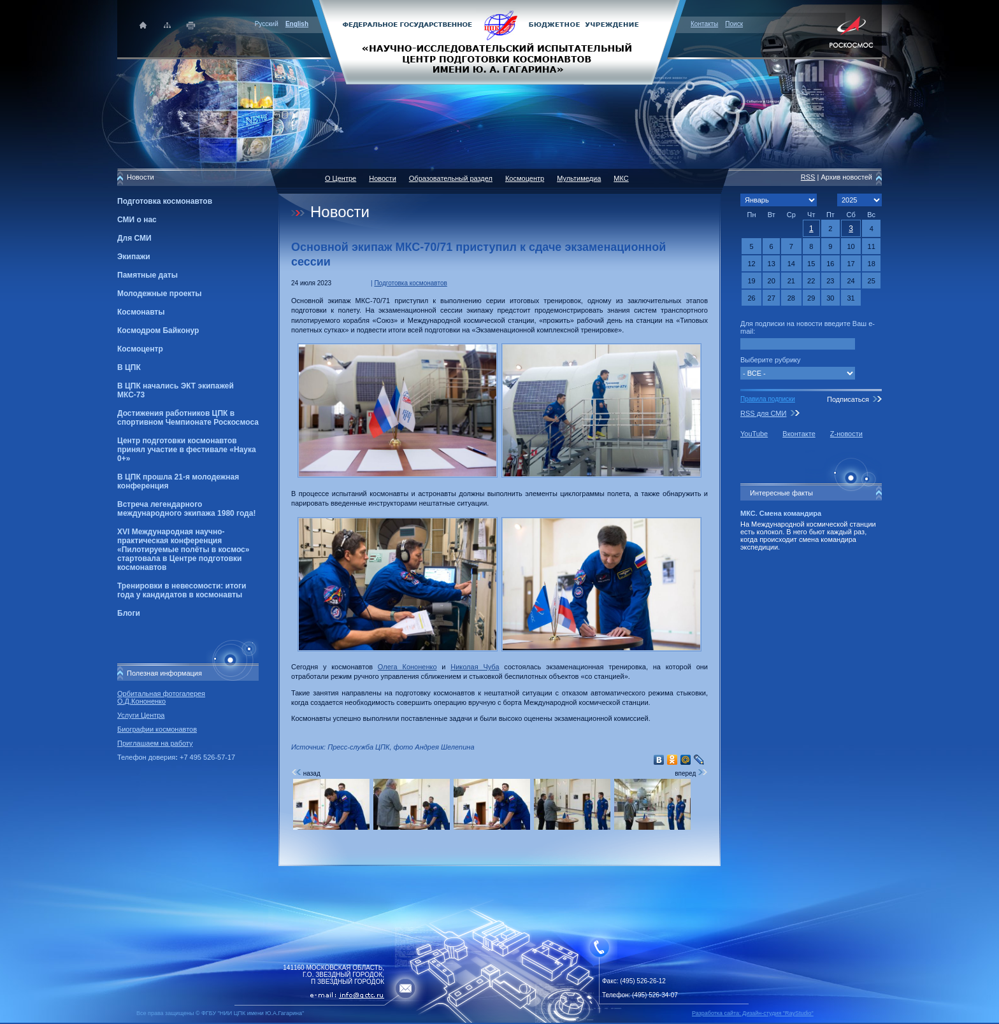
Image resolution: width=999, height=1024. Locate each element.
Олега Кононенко (407, 667)
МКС (621, 178)
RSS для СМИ (763, 413)
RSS (808, 177)
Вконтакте (798, 433)
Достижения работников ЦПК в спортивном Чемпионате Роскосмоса (188, 418)
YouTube (754, 433)
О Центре (340, 178)
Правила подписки (767, 398)
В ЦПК (129, 367)
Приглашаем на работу (154, 743)
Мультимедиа (579, 178)
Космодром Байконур (158, 330)
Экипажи (133, 256)
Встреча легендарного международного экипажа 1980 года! (186, 509)
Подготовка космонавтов (164, 201)
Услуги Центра (141, 715)
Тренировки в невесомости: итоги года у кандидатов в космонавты (181, 590)
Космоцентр (140, 349)
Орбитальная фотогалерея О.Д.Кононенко (161, 697)
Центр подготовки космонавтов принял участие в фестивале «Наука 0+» (186, 449)
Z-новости (846, 433)
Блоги (128, 613)
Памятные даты (147, 275)
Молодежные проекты (159, 293)
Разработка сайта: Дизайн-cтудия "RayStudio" (753, 1013)
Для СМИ (134, 238)
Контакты (704, 23)
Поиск (734, 23)
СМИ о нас (137, 219)
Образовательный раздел (450, 178)
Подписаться (848, 399)
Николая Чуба (474, 667)
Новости (382, 178)
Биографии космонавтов (157, 729)
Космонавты (140, 312)
